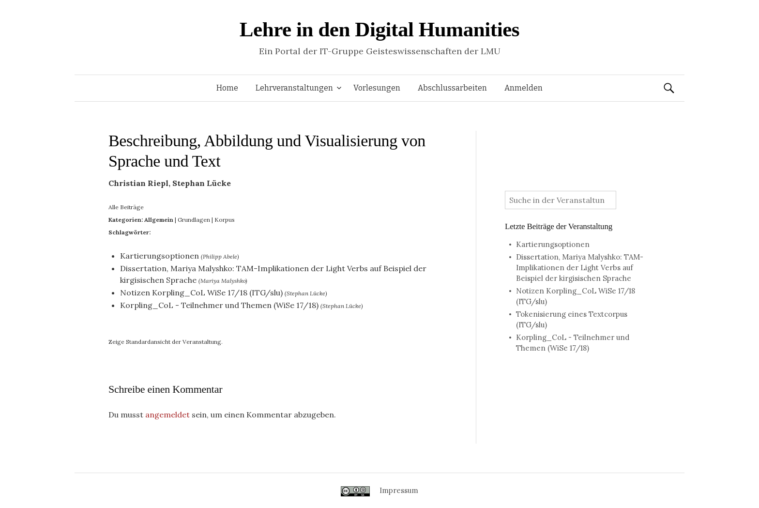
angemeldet (167, 414)
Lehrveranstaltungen (294, 87)
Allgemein (158, 219)
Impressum (399, 490)
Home (227, 87)
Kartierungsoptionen (159, 256)
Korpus (224, 219)
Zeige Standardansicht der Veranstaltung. (165, 341)
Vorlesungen (376, 87)
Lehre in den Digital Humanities (379, 29)
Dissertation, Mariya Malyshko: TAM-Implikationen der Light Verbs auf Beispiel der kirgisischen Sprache (579, 267)
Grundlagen (194, 219)
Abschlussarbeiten (452, 87)
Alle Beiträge (126, 207)
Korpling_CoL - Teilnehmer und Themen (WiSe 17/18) (219, 305)
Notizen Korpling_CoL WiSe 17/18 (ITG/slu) (201, 292)
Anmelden (523, 87)
